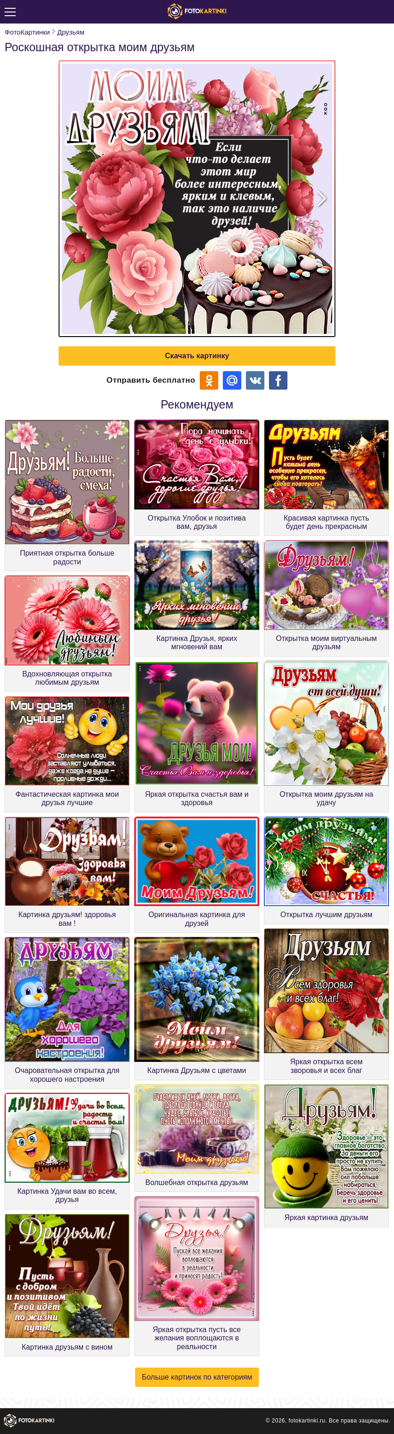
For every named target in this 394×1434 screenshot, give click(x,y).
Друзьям (70, 32)
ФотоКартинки (27, 32)
